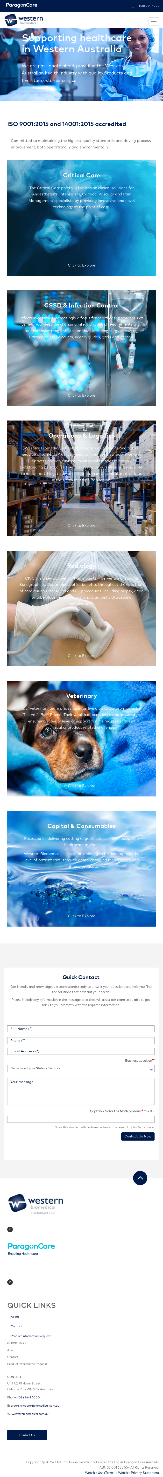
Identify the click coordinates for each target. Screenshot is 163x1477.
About (15, 1317)
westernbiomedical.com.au (30, 1414)
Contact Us (27, 1435)
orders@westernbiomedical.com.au (35, 1405)
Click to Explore (81, 265)
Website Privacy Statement (138, 1473)
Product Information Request (31, 1336)
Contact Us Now (137, 1136)
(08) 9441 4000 (149, 6)
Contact (16, 1326)
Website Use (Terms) (100, 1473)
